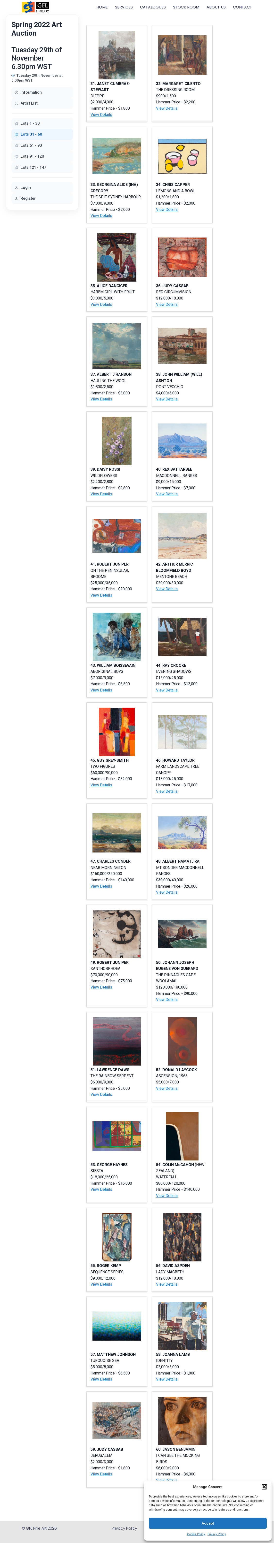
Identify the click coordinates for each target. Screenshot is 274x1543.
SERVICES (124, 7)
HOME (102, 7)
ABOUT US (216, 7)
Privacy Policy (217, 1534)
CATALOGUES (153, 7)
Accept (208, 1523)
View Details (101, 114)
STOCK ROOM (186, 7)
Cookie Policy (196, 1534)
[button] (264, 1486)
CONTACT (242, 7)
